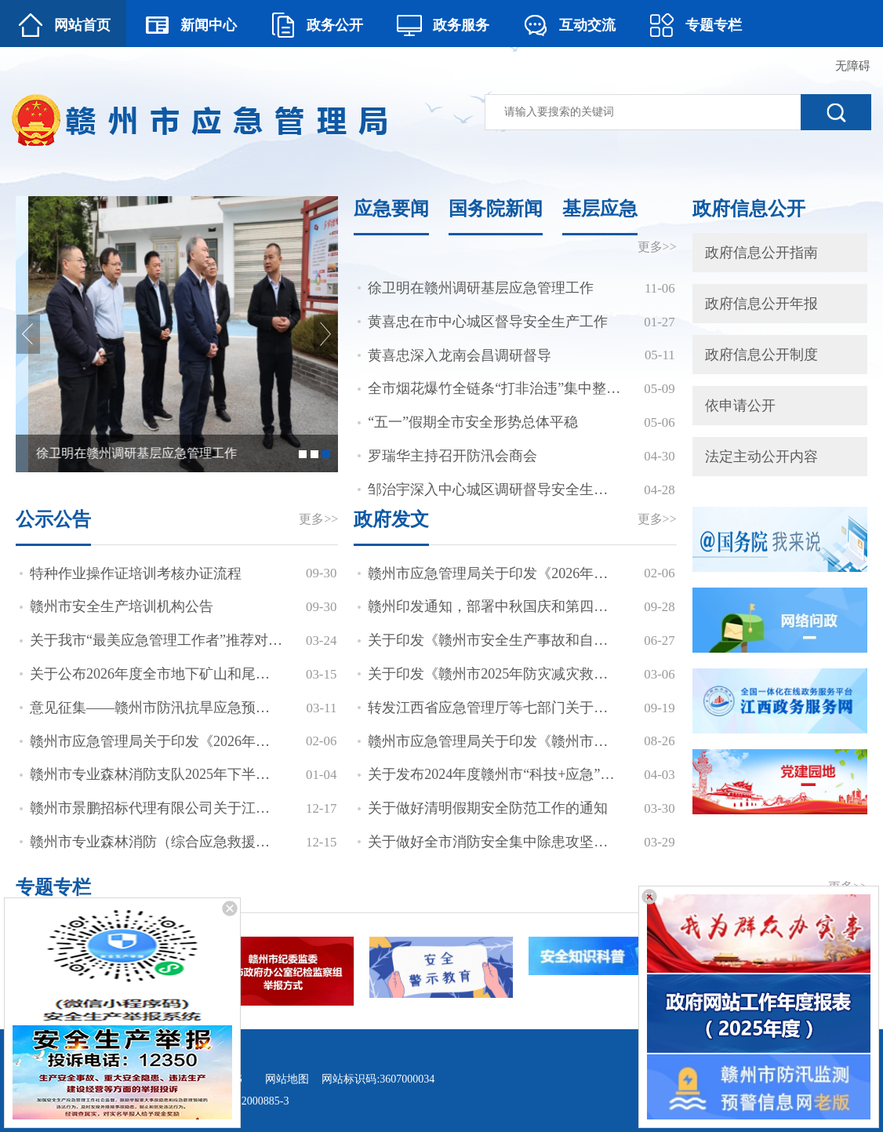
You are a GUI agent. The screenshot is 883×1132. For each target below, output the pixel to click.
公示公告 (53, 519)
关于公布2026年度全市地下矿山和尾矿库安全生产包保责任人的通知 (156, 674)
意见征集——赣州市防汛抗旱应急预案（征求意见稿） (156, 707)
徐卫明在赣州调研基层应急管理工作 (481, 288)
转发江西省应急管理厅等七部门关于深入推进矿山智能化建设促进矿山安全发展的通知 (494, 707)
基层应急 (600, 208)
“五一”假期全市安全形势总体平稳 (473, 422)
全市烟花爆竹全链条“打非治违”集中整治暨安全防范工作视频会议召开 (494, 388)
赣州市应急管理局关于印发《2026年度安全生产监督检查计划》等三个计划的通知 (156, 741)
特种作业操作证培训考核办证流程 (136, 573)
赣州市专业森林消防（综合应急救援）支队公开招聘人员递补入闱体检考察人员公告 (156, 842)
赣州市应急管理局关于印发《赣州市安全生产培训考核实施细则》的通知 (494, 741)
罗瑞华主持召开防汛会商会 (452, 456)
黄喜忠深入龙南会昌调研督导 (459, 355)
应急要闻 (391, 208)
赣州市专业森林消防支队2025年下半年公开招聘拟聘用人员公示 (156, 774)
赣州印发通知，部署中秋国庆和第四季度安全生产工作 (494, 606)
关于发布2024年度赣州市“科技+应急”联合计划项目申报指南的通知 (494, 774)
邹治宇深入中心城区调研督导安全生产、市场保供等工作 (494, 489)
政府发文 (391, 519)
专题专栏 (53, 887)
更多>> (657, 246)
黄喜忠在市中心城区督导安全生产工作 (488, 321)
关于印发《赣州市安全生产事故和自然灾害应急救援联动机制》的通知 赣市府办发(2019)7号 (494, 640)
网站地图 (287, 1079)
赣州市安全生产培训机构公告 (121, 606)
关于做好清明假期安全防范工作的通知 (488, 808)
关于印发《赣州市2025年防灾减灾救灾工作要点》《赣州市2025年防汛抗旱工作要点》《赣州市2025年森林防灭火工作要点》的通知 (494, 674)
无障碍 (852, 66)
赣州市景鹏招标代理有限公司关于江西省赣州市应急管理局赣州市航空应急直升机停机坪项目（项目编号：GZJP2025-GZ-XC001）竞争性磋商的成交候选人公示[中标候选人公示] (156, 808)
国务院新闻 (496, 208)
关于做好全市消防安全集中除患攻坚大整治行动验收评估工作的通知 (494, 842)
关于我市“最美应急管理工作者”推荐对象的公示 (156, 640)
